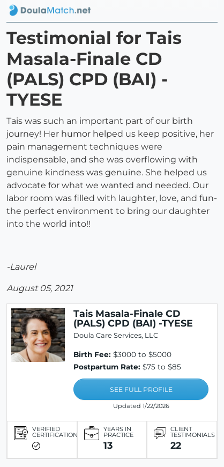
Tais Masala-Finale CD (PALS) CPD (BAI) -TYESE (133, 318)
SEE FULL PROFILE (141, 390)
